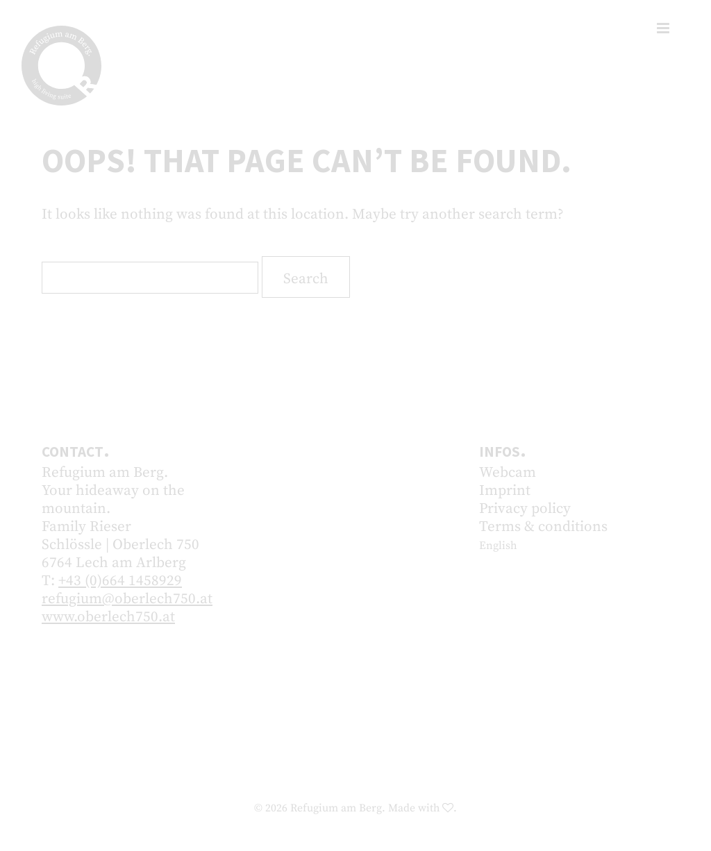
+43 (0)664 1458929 (120, 581)
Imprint (504, 491)
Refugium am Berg (336, 808)
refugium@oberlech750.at (127, 599)
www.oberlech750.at (108, 617)
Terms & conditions (543, 527)
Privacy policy (525, 509)
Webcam (507, 473)
